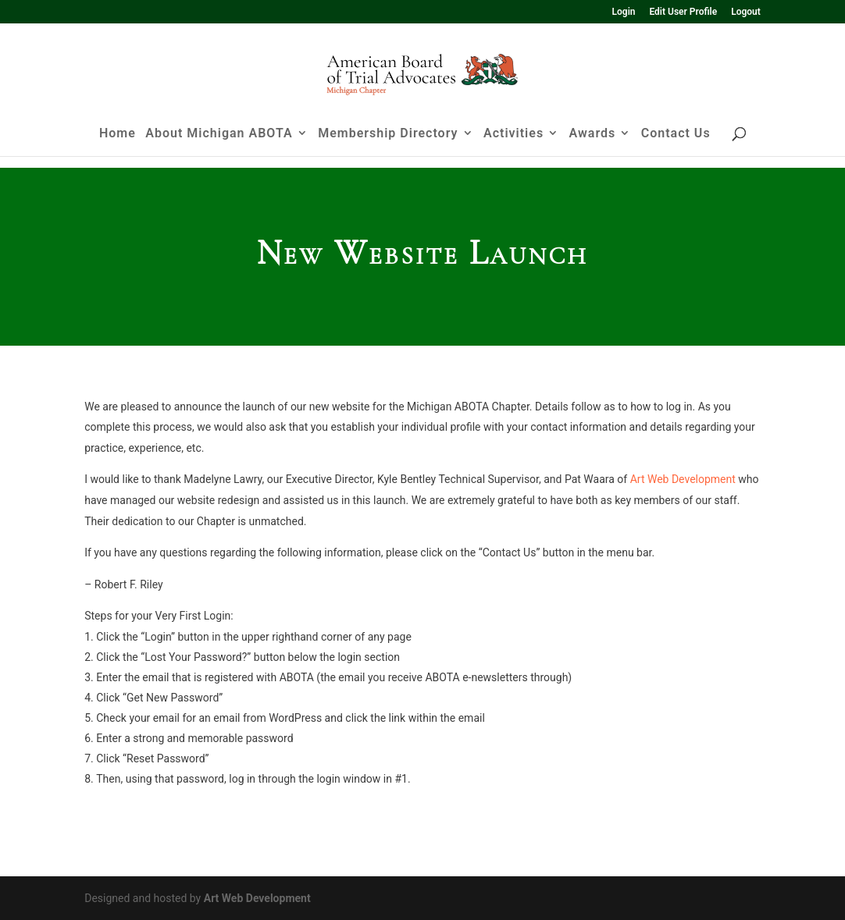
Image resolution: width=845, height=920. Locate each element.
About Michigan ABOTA (218, 146)
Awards (592, 146)
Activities (513, 146)
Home (117, 146)
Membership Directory (388, 146)
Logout (746, 12)
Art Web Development (683, 479)
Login (624, 12)
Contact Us (676, 146)
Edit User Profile (683, 12)
